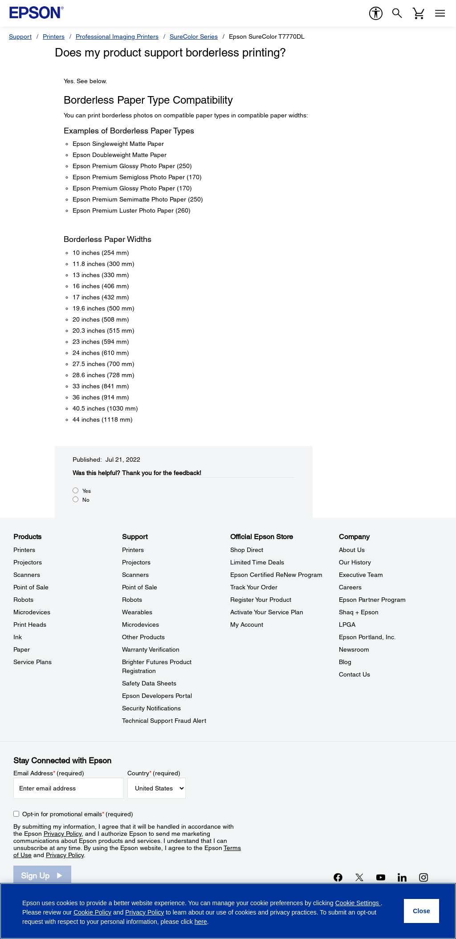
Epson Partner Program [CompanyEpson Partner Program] (372, 599)
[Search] (397, 13)
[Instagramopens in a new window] (423, 877)
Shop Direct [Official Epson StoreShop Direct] (246, 549)
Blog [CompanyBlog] (345, 661)
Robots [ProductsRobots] (23, 599)
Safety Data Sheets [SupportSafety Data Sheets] (149, 683)
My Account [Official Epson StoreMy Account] (246, 624)
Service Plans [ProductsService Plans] (32, 661)
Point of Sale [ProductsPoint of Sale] (31, 587)
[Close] (421, 911)
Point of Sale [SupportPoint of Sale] (139, 587)
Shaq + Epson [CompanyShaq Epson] (359, 612)
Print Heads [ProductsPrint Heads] (29, 624)
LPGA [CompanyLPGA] (347, 624)
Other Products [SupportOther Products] (143, 637)
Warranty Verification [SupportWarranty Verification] (150, 649)
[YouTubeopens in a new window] (381, 877)
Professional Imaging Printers (117, 36)
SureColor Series (194, 36)
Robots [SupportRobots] (132, 599)
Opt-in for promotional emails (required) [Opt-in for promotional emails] (77, 814)
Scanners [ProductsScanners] (26, 574)
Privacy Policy (62, 833)
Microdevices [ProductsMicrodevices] (31, 612)
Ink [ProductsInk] (17, 637)
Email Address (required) (48, 773)
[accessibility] (376, 13)
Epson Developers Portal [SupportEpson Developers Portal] (157, 695)
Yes (86, 491)
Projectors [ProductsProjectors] (27, 562)
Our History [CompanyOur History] (355, 562)
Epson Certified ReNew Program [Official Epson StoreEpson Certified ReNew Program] (276, 574)
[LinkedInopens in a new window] (402, 877)
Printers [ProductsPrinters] (24, 549)
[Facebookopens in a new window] (338, 877)
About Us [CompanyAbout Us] (352, 549)
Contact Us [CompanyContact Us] (354, 674)
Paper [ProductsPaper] (21, 649)
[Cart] (418, 13)
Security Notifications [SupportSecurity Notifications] (151, 708)
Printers (54, 36)
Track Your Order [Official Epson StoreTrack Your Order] (253, 587)
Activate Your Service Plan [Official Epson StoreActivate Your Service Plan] (266, 612)
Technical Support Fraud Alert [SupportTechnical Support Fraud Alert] (164, 720)
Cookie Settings (358, 903)
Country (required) (153, 773)
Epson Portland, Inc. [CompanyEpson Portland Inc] (367, 637)
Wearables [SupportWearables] (137, 612)
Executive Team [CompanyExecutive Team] (361, 574)
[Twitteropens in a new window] (359, 877)
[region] (228, 911)
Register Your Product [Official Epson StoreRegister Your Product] (260, 599)
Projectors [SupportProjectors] (136, 562)
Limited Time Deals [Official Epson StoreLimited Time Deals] (257, 562)
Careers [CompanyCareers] (350, 587)
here (201, 921)
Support (20, 36)
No (86, 500)
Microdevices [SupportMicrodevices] (140, 624)
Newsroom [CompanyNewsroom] (354, 649)
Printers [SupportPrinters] (133, 549)
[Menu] (440, 13)
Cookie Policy (92, 912)
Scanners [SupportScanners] (135, 574)
